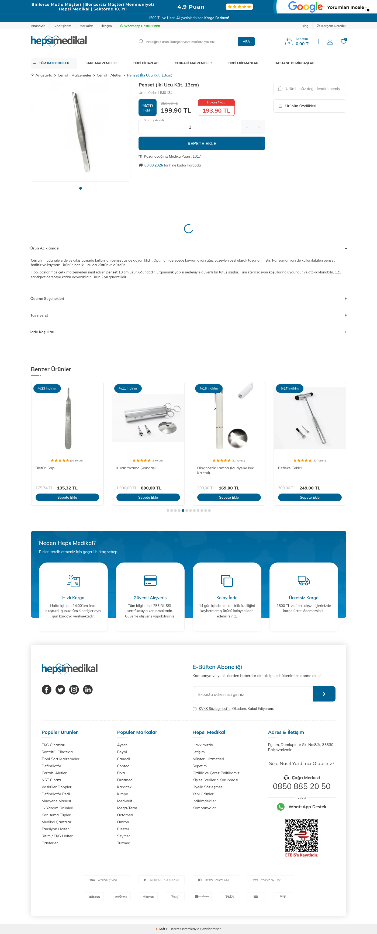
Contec (123, 765)
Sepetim (200, 765)
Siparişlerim (62, 26)
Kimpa (122, 793)
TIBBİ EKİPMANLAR (243, 63)
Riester (123, 829)
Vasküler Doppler (57, 786)
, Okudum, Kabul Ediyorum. (233, 708)
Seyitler (123, 836)
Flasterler (50, 843)
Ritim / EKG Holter (57, 836)
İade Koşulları (188, 331)
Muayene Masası (56, 800)
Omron (123, 822)
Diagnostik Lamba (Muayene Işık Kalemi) (225, 470)
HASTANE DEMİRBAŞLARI (295, 63)
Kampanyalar (204, 807)
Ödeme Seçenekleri (188, 298)
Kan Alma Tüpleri (56, 815)
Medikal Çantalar (56, 822)
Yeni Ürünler (203, 793)
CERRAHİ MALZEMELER (193, 63)
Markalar (86, 26)
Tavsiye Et (188, 315)
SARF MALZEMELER (101, 63)
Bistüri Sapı (46, 468)
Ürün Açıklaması (188, 248)
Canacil (123, 758)
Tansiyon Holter (55, 829)
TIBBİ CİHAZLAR (145, 63)
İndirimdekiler (204, 800)
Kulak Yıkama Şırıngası (136, 468)
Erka (121, 772)
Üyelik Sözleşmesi (208, 786)
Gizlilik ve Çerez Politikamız (216, 772)
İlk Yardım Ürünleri (57, 807)
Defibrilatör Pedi (56, 793)
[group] (80, 131)
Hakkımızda (203, 744)
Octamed (125, 815)
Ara (246, 41)
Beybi (122, 751)
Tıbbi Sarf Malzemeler (60, 758)
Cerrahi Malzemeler (74, 75)
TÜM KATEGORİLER (54, 63)
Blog (305, 26)
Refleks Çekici (290, 468)
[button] (80, 188)
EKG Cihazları (53, 744)
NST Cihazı (51, 779)
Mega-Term (127, 807)
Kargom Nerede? (331, 26)
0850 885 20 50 (301, 786)
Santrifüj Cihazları (57, 751)
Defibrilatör (51, 765)
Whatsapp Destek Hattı (140, 26)
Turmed (123, 843)
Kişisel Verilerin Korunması (215, 779)
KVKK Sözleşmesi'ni (214, 708)
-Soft (160, 929)
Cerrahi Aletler (109, 75)
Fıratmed (125, 779)
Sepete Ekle (202, 143)
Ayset (122, 744)
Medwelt (124, 800)
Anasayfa (38, 26)
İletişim (106, 26)
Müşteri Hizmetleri (208, 758)
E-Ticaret (172, 929)
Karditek (124, 786)
